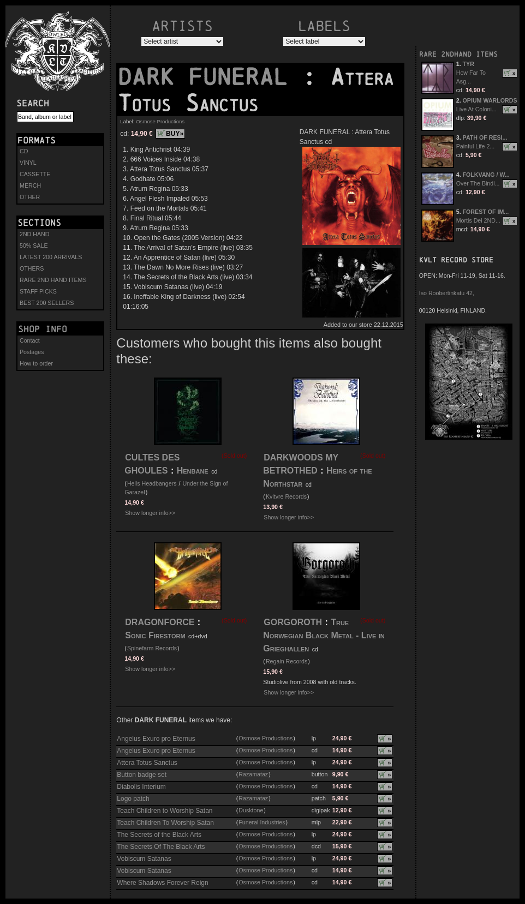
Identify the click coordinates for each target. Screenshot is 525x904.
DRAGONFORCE (159, 622)
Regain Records (286, 661)
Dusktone (250, 810)
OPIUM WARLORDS (490, 100)
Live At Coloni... (476, 109)
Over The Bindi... (478, 183)
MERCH (30, 185)
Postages (32, 352)
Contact (30, 340)
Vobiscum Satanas (144, 859)
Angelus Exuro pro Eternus (156, 739)
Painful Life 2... (475, 146)
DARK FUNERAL (209, 77)
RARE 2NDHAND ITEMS (458, 54)
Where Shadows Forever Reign (162, 883)
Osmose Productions (160, 121)
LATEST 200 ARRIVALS (51, 257)
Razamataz (253, 774)
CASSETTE (35, 174)
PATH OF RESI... (485, 137)
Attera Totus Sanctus (147, 763)
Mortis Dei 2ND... (478, 220)
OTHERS (32, 268)
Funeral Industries (261, 822)
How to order (36, 363)
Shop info (42, 329)
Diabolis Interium (141, 787)
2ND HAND (34, 234)
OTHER (30, 197)
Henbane (192, 470)
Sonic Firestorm (155, 635)
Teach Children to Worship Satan (164, 811)
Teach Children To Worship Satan (165, 823)
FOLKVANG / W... (486, 174)
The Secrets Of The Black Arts (161, 847)
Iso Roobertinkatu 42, (446, 293)
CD (24, 151)
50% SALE (34, 245)
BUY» (174, 133)
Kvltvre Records (286, 496)
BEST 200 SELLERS (47, 303)
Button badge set (141, 775)
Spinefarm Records (152, 648)
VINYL (28, 162)
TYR (468, 64)
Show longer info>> (150, 513)
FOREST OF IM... (486, 211)
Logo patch (133, 799)
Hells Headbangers (152, 483)
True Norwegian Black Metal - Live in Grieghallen (323, 635)
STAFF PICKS (38, 291)
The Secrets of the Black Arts (159, 835)
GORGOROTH (293, 622)
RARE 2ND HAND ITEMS (53, 280)
